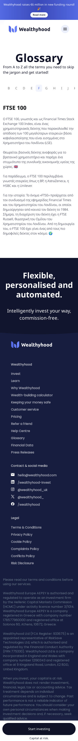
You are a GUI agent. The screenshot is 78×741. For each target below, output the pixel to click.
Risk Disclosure (22, 563)
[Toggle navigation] (65, 29)
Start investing (39, 729)
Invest (15, 373)
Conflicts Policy (23, 556)
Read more (39, 14)
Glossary (18, 438)
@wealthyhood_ (31, 497)
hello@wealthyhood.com (37, 475)
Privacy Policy (21, 534)
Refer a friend (21, 424)
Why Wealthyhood (25, 388)
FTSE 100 (14, 107)
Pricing (16, 416)
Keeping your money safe (31, 402)
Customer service (25, 409)
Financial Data (22, 445)
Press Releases (22, 452)
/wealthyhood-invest (34, 482)
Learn (15, 381)
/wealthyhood (29, 504)
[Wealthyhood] (29, 29)
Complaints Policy (25, 549)
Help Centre (20, 431)
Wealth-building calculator (32, 395)
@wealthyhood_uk (32, 490)
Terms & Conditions (26, 527)
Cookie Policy (21, 541)
